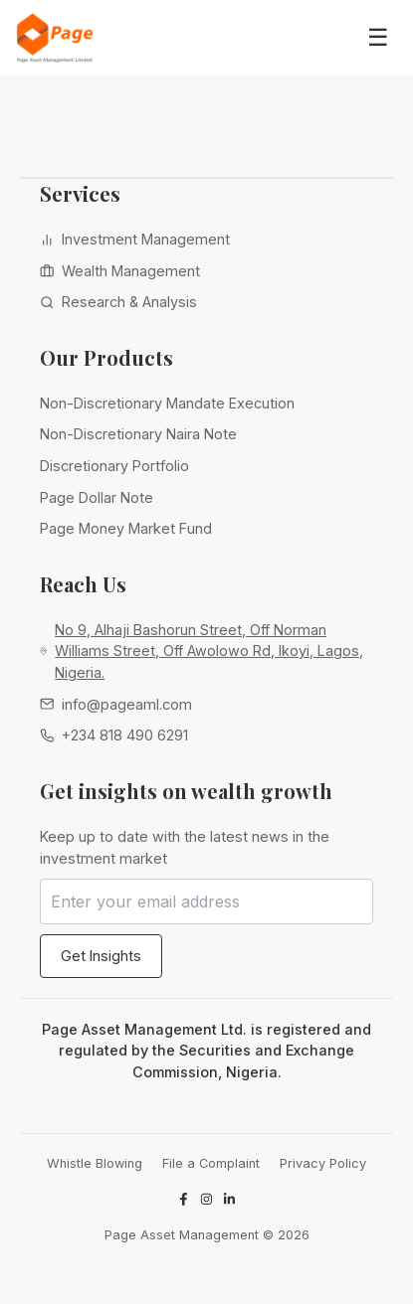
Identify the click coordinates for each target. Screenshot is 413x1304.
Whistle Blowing (94, 1163)
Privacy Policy (323, 1163)
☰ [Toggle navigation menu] (378, 37)
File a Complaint (211, 1163)
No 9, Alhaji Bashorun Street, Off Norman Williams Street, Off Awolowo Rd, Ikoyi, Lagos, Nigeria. (209, 651)
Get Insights (101, 955)
